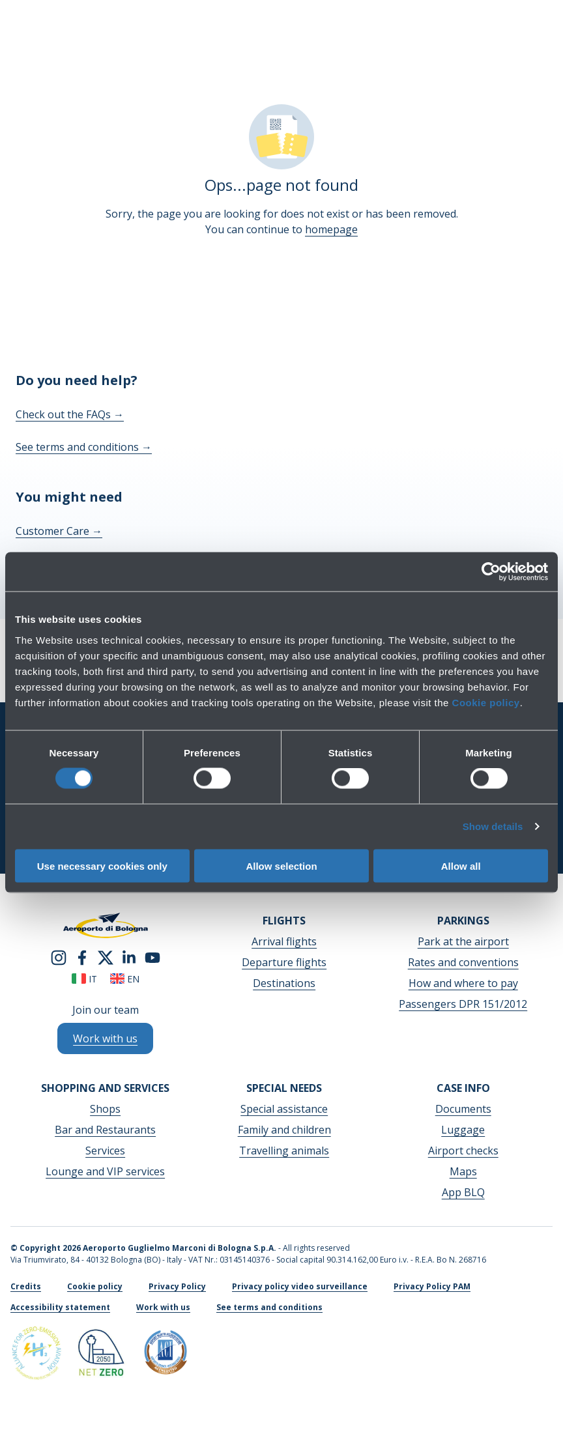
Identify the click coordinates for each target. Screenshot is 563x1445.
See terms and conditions (84, 447)
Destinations (284, 983)
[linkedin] (129, 956)
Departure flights (284, 962)
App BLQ (463, 1192)
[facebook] (82, 956)
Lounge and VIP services (105, 1171)
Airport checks (463, 1150)
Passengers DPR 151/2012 (463, 1004)
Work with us (163, 1307)
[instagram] (58, 956)
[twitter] (105, 956)
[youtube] (152, 956)
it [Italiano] (84, 979)
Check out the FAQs (70, 414)
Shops (105, 1109)
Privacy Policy (177, 1286)
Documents (463, 1109)
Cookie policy (486, 702)
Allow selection (281, 865)
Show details (493, 826)
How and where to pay (463, 983)
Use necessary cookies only (102, 865)
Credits (25, 1286)
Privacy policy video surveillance (300, 1286)
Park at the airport (463, 941)
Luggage (463, 1130)
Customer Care (59, 531)
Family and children (284, 1130)
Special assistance (284, 1109)
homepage (331, 229)
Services (105, 1150)
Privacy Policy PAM (432, 1286)
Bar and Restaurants (105, 1130)
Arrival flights (284, 941)
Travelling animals (284, 1150)
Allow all (461, 865)
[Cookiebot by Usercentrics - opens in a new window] (491, 572)
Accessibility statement (60, 1307)
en (124, 979)
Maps (463, 1171)
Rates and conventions (463, 962)
